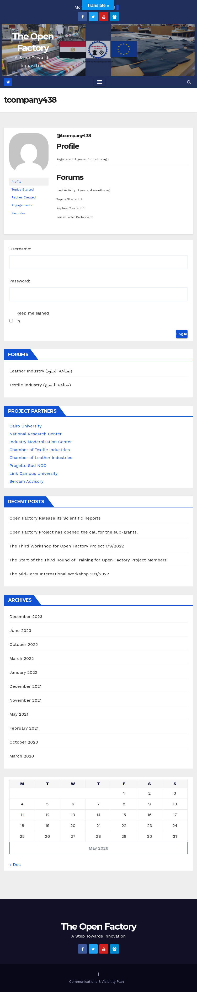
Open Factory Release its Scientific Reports (55, 518)
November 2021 (25, 700)
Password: (19, 280)
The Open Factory (98, 926)
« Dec (15, 864)
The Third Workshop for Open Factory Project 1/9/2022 (66, 546)
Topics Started (23, 189)
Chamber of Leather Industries (40, 457)
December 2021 (25, 686)
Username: (20, 248)
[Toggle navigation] (99, 82)
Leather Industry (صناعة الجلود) (40, 370)
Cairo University (25, 425)
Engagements (22, 205)
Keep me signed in (32, 317)
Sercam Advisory (26, 481)
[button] (189, 81)
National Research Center (35, 433)
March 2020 (21, 756)
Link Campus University (33, 473)
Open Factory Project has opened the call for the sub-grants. (73, 532)
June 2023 (20, 630)
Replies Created (24, 197)
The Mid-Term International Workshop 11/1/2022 (59, 573)
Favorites (18, 213)
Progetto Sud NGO (27, 465)
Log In (181, 334)
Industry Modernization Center (40, 441)
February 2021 (24, 728)
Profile (17, 181)
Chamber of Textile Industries (39, 449)
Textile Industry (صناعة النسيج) (40, 384)
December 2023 (25, 616)
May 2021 (18, 714)
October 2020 (23, 742)
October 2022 (23, 644)
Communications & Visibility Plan (96, 982)
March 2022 (21, 658)
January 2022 (23, 672)
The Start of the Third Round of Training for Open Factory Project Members (88, 559)
